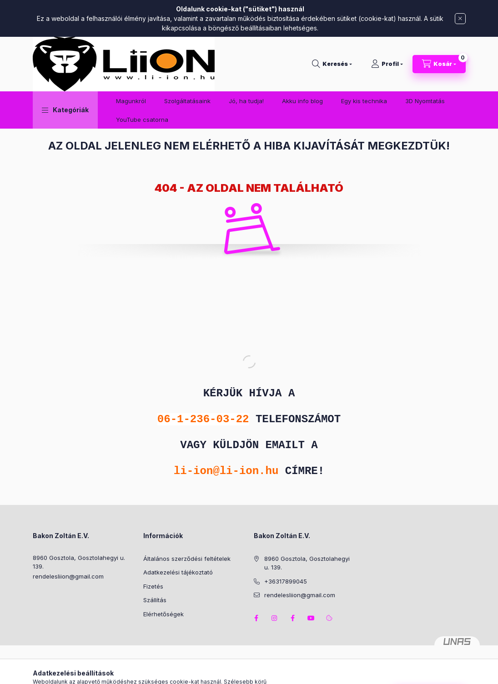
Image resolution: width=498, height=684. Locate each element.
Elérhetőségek (163, 614)
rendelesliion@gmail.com (68, 576)
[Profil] (387, 64)
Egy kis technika (364, 101)
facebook (256, 618)
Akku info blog (302, 101)
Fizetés (153, 586)
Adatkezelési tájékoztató (178, 572)
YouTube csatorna (142, 119)
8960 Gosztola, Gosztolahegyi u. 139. (79, 562)
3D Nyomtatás (425, 101)
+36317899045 (285, 581)
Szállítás (154, 600)
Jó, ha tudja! (246, 101)
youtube (311, 618)
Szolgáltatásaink (187, 101)
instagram (275, 618)
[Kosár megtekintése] (439, 64)
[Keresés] (332, 64)
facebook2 (293, 618)
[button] (65, 110)
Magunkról (131, 101)
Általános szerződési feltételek (187, 558)
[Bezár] (460, 18)
